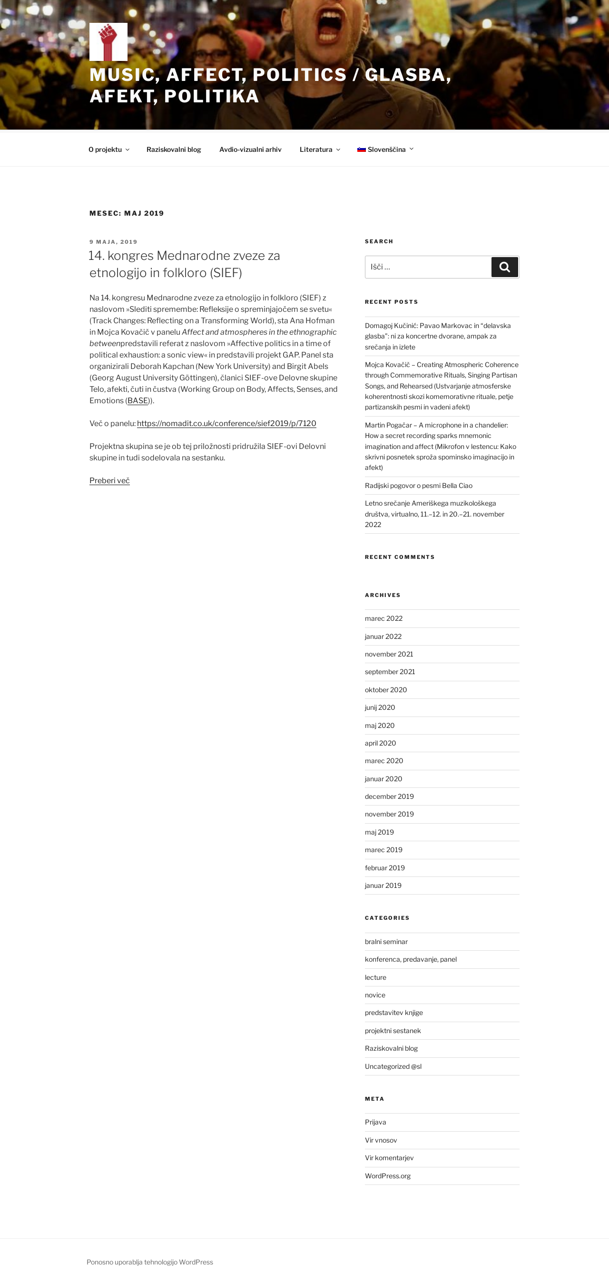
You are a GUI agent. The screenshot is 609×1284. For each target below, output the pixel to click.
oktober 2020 (386, 690)
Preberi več (109, 480)
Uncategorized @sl (393, 1066)
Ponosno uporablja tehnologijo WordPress (150, 1262)
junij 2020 (380, 707)
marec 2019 (384, 850)
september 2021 (390, 671)
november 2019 (389, 814)
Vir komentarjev (389, 1158)
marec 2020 (384, 760)
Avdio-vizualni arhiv (250, 149)
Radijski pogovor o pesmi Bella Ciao (418, 485)
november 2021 (389, 654)
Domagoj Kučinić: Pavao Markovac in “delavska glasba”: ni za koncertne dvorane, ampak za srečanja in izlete (438, 336)
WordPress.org (388, 1176)
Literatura (321, 149)
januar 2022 (383, 636)
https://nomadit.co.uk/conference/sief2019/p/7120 (226, 423)
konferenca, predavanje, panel (411, 959)
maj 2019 (379, 832)
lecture (375, 977)
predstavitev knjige (394, 1012)
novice (375, 995)
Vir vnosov (381, 1140)
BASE (138, 400)
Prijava (375, 1122)
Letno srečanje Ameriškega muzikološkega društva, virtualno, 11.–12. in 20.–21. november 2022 (434, 513)
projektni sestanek (393, 1030)
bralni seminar (386, 941)
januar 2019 (383, 885)
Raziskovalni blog (174, 149)
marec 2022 (384, 618)
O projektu (109, 149)
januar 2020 (384, 779)
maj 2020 (380, 725)
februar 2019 (385, 868)
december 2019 (389, 796)
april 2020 (380, 743)
